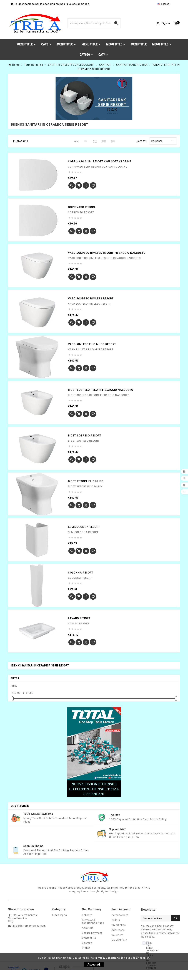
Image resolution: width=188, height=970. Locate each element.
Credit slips (118, 925)
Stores (86, 947)
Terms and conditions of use (93, 921)
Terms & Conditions (107, 957)
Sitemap (87, 942)
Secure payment (92, 932)
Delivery (87, 915)
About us (87, 927)
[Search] (89, 23)
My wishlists (119, 940)
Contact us (89, 937)
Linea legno (59, 915)
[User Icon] (163, 23)
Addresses (118, 930)
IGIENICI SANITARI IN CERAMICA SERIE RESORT (40, 665)
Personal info (119, 915)
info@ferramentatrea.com (29, 925)
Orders (115, 920)
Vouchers (117, 935)
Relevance (163, 141)
